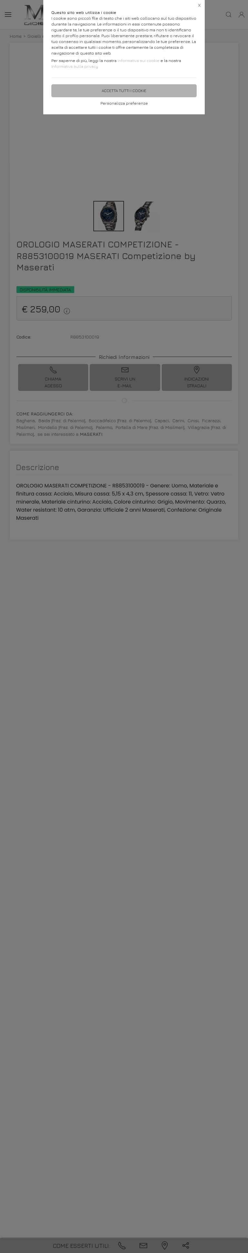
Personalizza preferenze (124, 103)
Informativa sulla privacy (74, 66)
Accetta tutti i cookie (124, 90)
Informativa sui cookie (139, 60)
